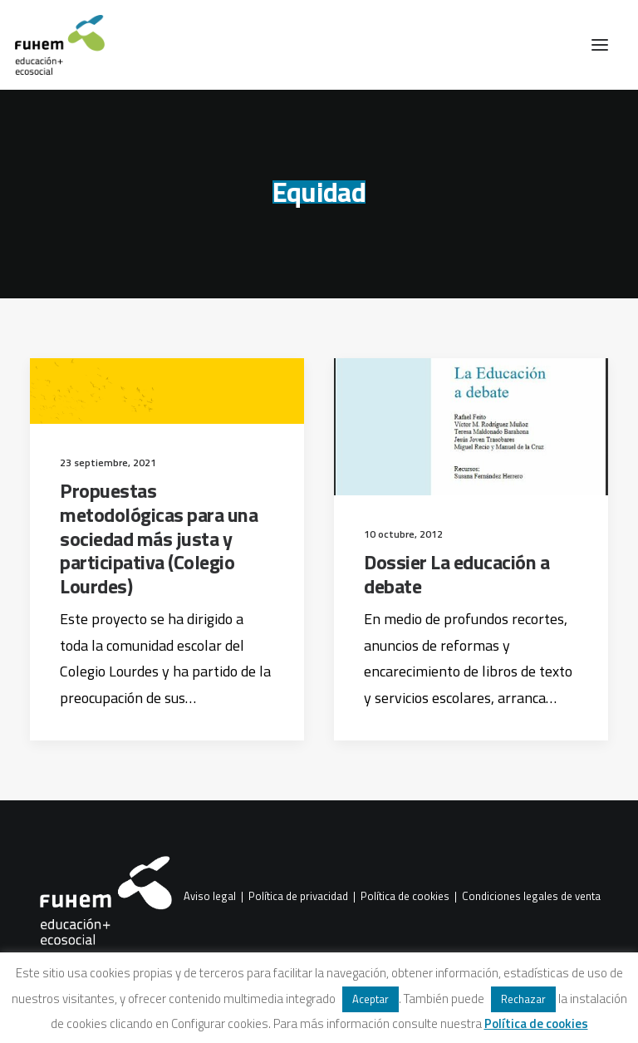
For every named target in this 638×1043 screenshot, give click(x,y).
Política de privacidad (298, 896)
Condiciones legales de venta (531, 896)
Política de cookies (405, 896)
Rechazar (523, 999)
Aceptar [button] (370, 999)
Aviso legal (210, 896)
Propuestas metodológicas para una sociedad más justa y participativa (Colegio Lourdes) (159, 538)
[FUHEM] (52, 45)
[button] (600, 45)
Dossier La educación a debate (456, 574)
